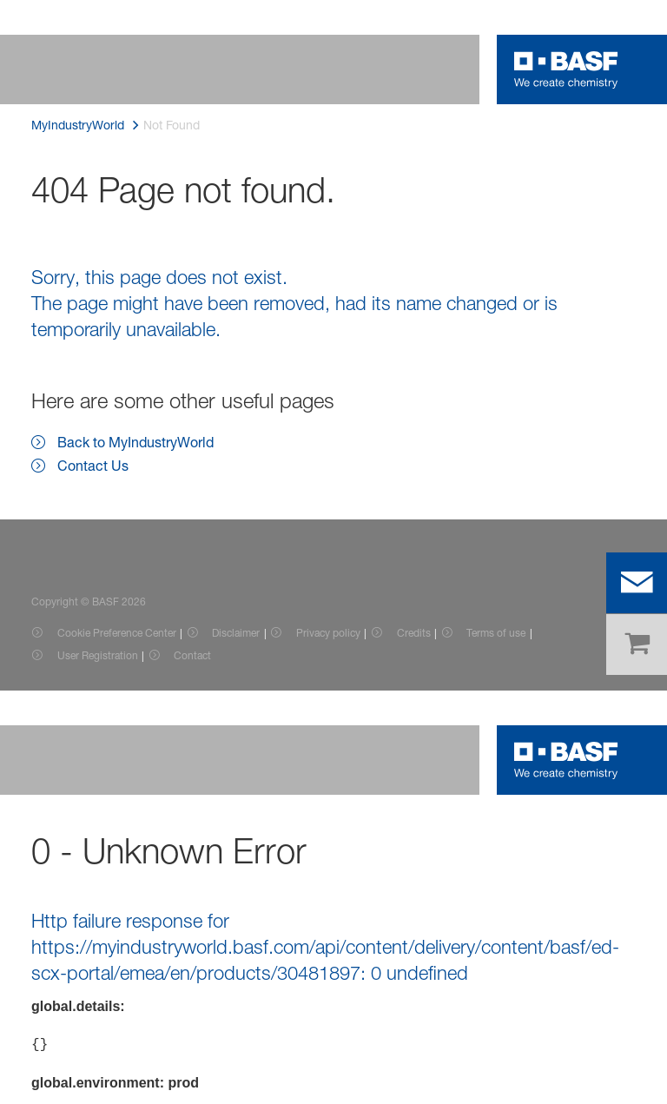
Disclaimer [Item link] (236, 632)
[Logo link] (566, 69)
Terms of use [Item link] (495, 632)
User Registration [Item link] (97, 655)
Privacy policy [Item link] (328, 632)
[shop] (636, 644)
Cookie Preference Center (116, 632)
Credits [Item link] (414, 632)
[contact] (636, 582)
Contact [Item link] (192, 655)
